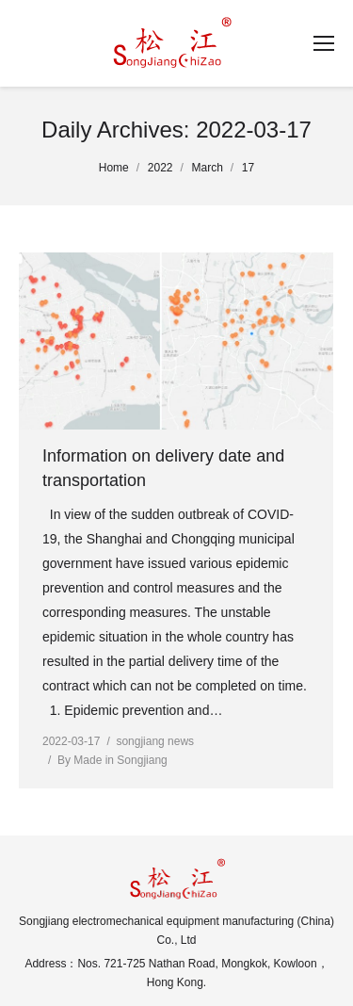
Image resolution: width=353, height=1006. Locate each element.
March (207, 167)
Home (114, 167)
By (112, 760)
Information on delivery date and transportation (163, 468)
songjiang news (155, 741)
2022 (160, 167)
